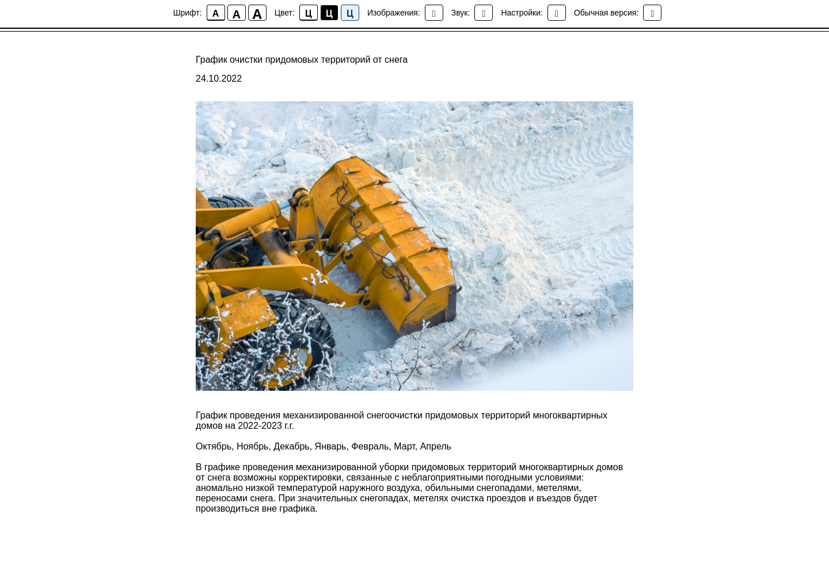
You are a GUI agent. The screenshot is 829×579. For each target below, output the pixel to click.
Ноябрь (253, 446)
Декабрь (291, 446)
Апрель (435, 446)
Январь (331, 446)
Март (404, 446)
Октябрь (213, 446)
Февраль (370, 446)
